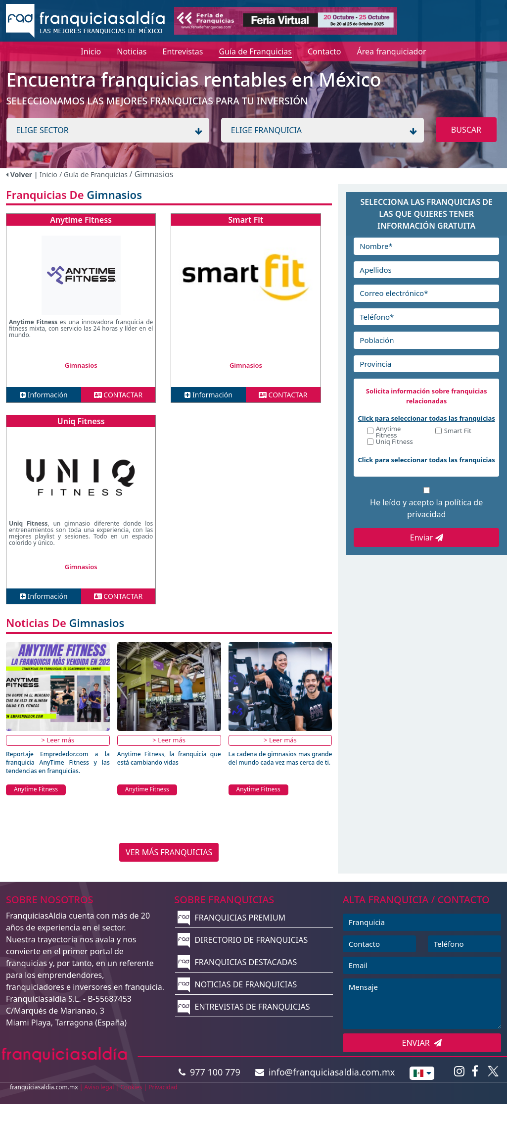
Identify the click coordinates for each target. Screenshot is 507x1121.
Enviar (426, 537)
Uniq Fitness (81, 421)
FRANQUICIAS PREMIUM (231, 917)
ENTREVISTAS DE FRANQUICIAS (244, 1006)
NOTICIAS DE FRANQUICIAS (237, 984)
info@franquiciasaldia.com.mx (325, 1072)
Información (44, 394)
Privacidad (163, 1087)
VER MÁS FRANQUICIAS (169, 852)
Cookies (131, 1087)
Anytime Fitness (81, 219)
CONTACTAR (118, 394)
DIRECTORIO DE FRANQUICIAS (243, 939)
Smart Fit (246, 219)
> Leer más (58, 739)
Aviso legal (99, 1087)
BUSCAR (466, 129)
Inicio (48, 174)
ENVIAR (422, 1042)
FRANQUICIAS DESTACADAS (237, 962)
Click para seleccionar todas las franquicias (426, 418)
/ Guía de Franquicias (94, 174)
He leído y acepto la (426, 508)
